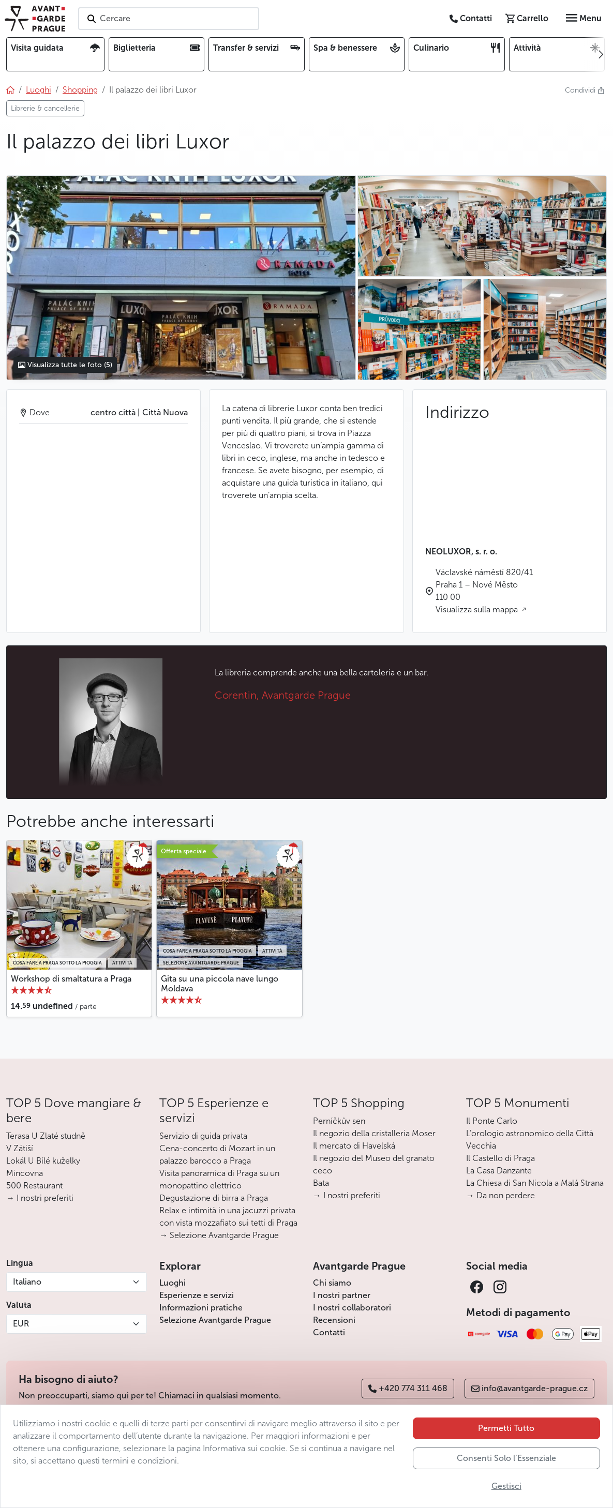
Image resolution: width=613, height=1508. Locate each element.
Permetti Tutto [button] (506, 1428)
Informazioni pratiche (201, 1308)
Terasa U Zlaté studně (45, 1136)
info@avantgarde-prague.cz (529, 1388)
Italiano (27, 1282)
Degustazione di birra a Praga (213, 1198)
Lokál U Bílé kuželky (43, 1161)
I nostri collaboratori (352, 1308)
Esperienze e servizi (196, 1295)
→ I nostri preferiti (39, 1198)
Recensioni (334, 1320)
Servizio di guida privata (203, 1136)
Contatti (329, 1332)
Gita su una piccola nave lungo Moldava (219, 983)
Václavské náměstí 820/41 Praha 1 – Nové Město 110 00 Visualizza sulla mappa (484, 590)
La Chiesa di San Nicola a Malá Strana (535, 1183)
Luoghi (172, 1283)
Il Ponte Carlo (491, 1121)
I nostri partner (341, 1295)
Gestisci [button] (506, 1486)
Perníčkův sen (339, 1121)
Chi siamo (332, 1283)
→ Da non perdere (500, 1195)
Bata (321, 1183)
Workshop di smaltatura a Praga (71, 979)
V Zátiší (19, 1148)
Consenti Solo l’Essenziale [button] (506, 1458)
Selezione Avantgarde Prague (215, 1320)
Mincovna (24, 1173)
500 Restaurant (34, 1185)
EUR (21, 1324)
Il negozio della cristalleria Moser (374, 1133)
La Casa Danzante (499, 1170)
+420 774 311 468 (407, 1388)
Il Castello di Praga (500, 1158)
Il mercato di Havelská (354, 1146)
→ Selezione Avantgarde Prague (219, 1235)
